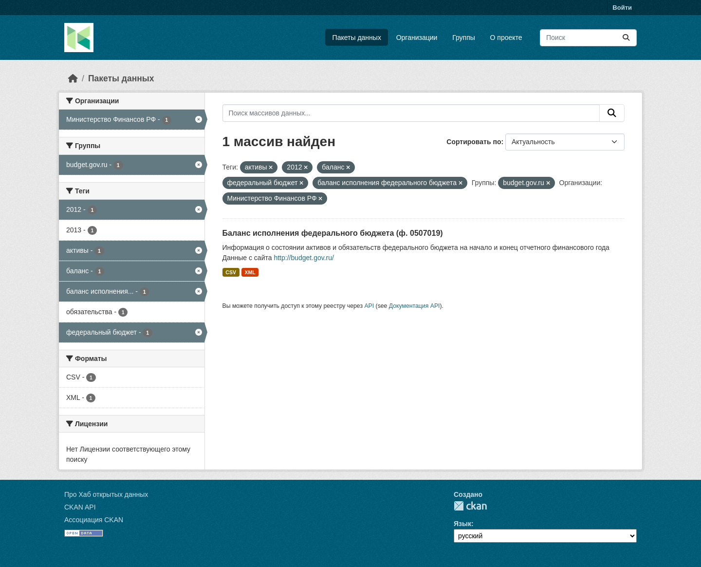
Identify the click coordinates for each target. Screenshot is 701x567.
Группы (463, 37)
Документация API (414, 305)
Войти (622, 7)
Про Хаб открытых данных (106, 494)
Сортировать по (473, 142)
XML (249, 272)
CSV (230, 272)
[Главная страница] (73, 78)
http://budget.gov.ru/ (304, 258)
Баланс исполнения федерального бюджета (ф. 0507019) (332, 233)
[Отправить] (626, 37)
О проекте (506, 37)
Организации (417, 37)
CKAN (470, 506)
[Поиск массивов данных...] (588, 37)
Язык (462, 524)
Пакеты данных (356, 37)
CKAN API (80, 507)
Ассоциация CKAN (93, 520)
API (369, 305)
